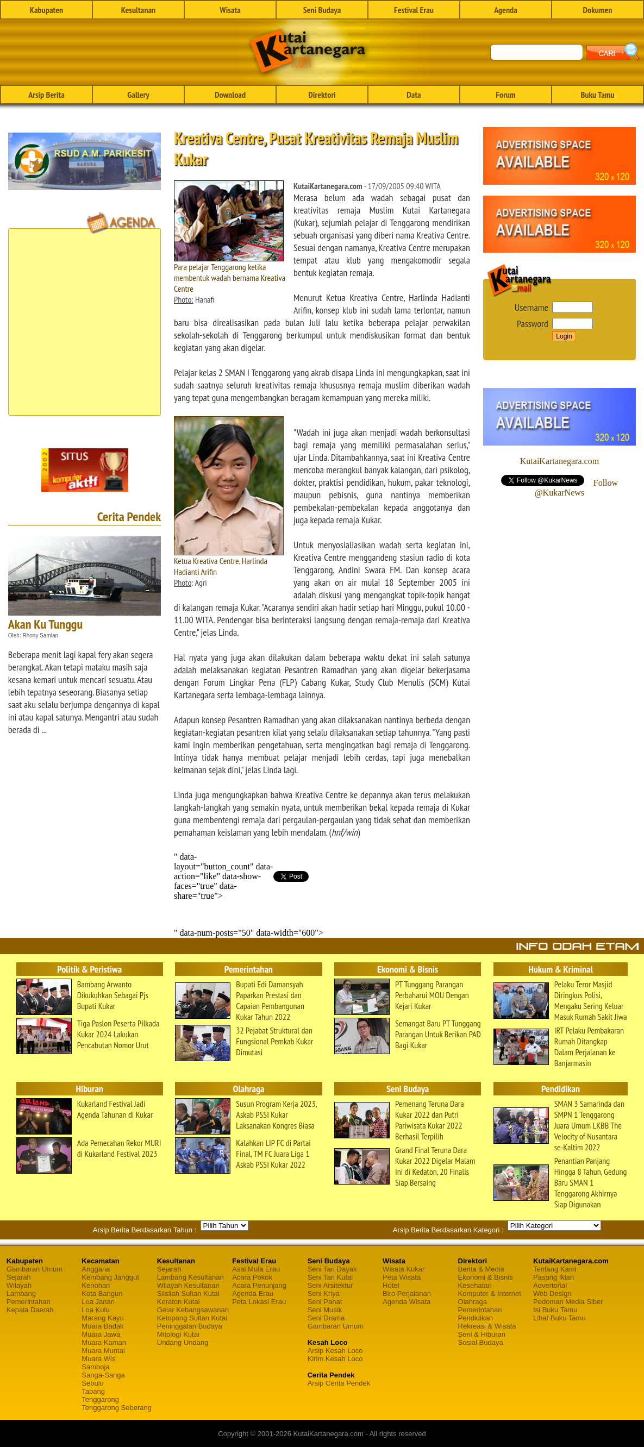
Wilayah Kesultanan (188, 1285)
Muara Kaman (104, 1342)
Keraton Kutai (178, 1302)
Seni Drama (326, 1318)
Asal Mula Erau (256, 1269)
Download (230, 94)
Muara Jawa (101, 1334)
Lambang (21, 1293)
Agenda (505, 9)
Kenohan (96, 1285)
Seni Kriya (324, 1293)
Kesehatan (475, 1285)
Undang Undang (183, 1342)
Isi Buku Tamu (555, 1310)
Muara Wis (98, 1359)
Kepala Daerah (30, 1310)
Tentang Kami (555, 1269)
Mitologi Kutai (178, 1334)
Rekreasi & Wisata (487, 1326)
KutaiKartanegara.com (559, 461)
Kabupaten (46, 9)
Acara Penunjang (259, 1285)
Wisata (230, 9)
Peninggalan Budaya (189, 1326)
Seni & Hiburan (481, 1334)
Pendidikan (475, 1318)
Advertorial (550, 1285)
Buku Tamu (597, 94)
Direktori (321, 94)
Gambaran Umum (34, 1269)
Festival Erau (414, 9)
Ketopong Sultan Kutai (192, 1318)
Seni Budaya (322, 9)
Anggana (96, 1269)
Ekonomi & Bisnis (485, 1277)
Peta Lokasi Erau (259, 1302)
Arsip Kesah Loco (335, 1350)
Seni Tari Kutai (330, 1277)
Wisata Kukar (403, 1269)
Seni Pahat (325, 1302)
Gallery (138, 94)
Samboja (95, 1367)
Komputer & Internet (489, 1293)
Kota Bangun (102, 1293)
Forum (505, 94)
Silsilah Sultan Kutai (188, 1293)
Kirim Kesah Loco (335, 1359)
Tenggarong (100, 1399)
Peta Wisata (402, 1277)
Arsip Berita (46, 94)
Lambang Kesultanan (190, 1277)
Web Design (552, 1293)
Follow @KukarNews (576, 487)
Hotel (391, 1285)
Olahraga (472, 1302)
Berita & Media (481, 1269)
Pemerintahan (29, 1302)
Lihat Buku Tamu (559, 1318)
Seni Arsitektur (330, 1285)
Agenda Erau (252, 1293)
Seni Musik (325, 1310)
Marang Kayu (102, 1318)
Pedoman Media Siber (568, 1302)
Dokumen (597, 9)
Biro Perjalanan (407, 1293)
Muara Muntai (103, 1350)
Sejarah (19, 1277)
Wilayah (19, 1285)
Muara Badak (102, 1326)
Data (414, 94)
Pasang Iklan (553, 1277)
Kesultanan (138, 9)
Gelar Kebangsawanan (193, 1310)
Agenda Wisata (406, 1302)
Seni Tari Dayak (332, 1269)
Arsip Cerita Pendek (339, 1383)
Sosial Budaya (480, 1342)
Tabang (93, 1391)
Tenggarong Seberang (117, 1408)
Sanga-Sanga (103, 1375)
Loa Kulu (95, 1310)
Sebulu (92, 1383)
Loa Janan (98, 1302)
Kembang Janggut (110, 1277)
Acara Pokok (252, 1277)
